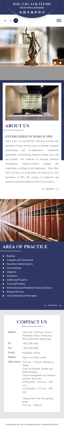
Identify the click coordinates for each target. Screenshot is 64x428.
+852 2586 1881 (30, 343)
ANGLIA (54, 424)
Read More (50, 189)
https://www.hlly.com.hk (34, 357)
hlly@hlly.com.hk (31, 352)
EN (16, 20)
